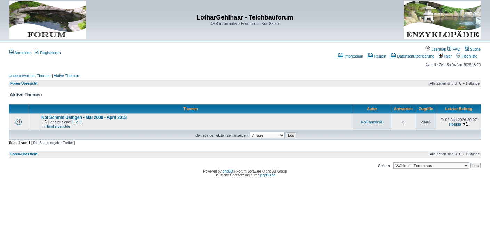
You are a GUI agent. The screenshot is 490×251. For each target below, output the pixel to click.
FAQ (453, 49)
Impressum (350, 56)
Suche (473, 49)
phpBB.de (268, 175)
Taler (445, 56)
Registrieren (48, 53)
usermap (436, 49)
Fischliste (466, 56)
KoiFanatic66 (372, 122)
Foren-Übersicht (23, 83)
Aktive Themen (66, 76)
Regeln (377, 56)
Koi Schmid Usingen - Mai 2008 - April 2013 (84, 117)
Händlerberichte (58, 126)
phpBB (228, 171)
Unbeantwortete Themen (30, 76)
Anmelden (20, 53)
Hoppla (455, 124)
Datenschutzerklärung (412, 56)
